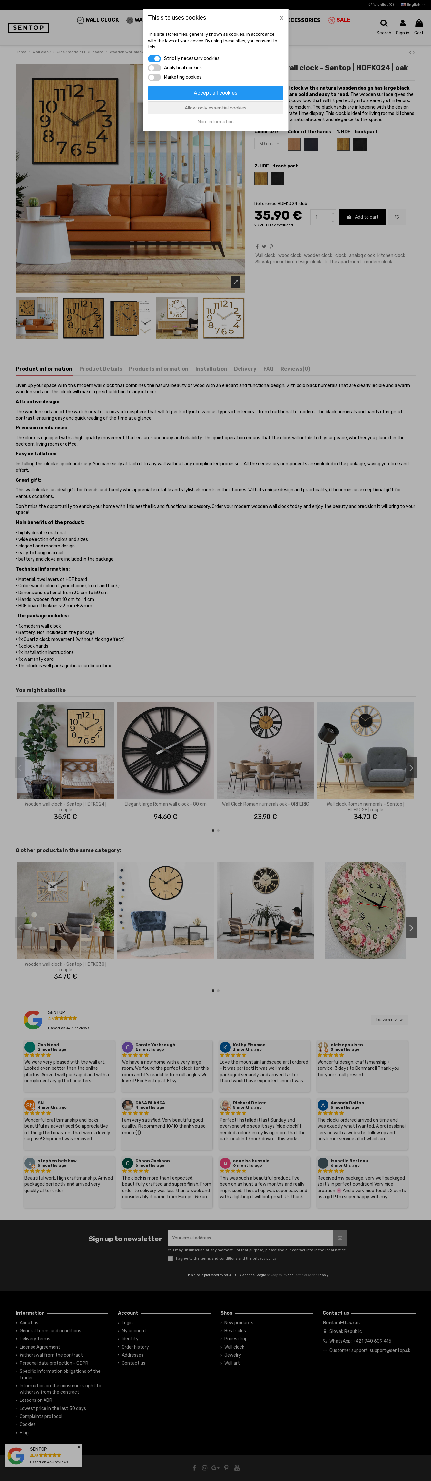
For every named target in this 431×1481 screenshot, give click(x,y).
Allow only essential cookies (216, 108)
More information (216, 122)
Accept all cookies (215, 93)
